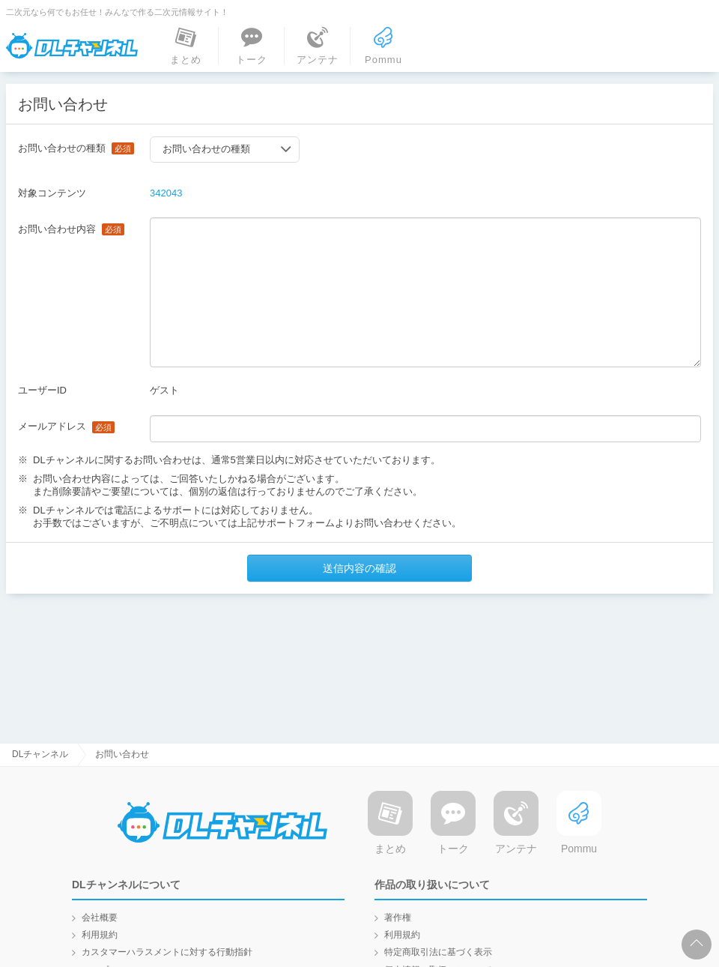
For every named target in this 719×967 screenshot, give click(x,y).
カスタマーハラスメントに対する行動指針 (167, 952)
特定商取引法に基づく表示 (438, 952)
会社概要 (100, 917)
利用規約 (100, 935)
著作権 (397, 917)
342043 (166, 193)
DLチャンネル (72, 45)
